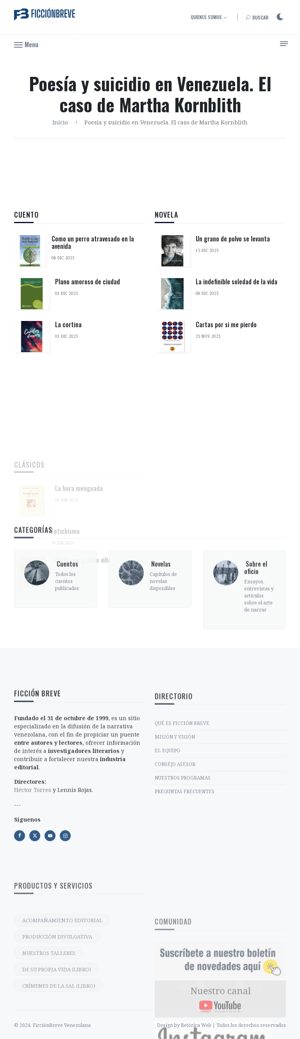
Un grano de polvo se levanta (233, 243)
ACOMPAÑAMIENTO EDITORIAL (62, 984)
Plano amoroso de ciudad (87, 281)
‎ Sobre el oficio (255, 605)
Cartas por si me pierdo (226, 329)
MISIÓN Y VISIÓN (175, 788)
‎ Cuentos (66, 601)
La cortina (68, 324)
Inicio (60, 122)
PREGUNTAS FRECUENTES (184, 843)
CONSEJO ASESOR (175, 815)
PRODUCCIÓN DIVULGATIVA (57, 1000)
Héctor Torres (32, 847)
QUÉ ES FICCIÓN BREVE (182, 774)
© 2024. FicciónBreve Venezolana (52, 1033)
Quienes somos (206, 17)
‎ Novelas (160, 601)
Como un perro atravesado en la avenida (93, 242)
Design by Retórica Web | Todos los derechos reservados (221, 1033)
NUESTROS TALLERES (48, 1017)
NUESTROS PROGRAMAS (183, 829)
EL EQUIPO (167, 802)
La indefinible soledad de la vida (236, 286)
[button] (26, 44)
